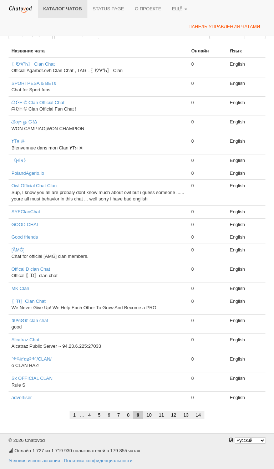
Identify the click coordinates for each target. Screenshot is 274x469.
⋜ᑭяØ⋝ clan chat (29, 320)
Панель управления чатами (224, 26)
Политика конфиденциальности (98, 460)
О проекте (148, 8)
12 (173, 415)
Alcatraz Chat (25, 339)
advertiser (21, 397)
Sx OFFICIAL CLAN (31, 378)
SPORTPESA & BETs (33, 83)
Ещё (179, 8)
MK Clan (20, 288)
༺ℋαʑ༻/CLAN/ (31, 359)
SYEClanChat (25, 211)
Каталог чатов (62, 8)
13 (185, 415)
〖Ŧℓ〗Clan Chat (28, 301)
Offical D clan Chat (30, 269)
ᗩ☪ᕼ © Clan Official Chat (38, 102)
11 (161, 415)
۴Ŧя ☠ (18, 141)
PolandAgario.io (27, 173)
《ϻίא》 (19, 160)
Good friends (24, 237)
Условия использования (34, 460)
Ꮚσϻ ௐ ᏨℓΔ (24, 121)
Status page (108, 8)
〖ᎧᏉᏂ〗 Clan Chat (33, 64)
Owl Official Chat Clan (34, 185)
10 (149, 415)
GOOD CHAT (25, 224)
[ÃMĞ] (18, 250)
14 (198, 415)
